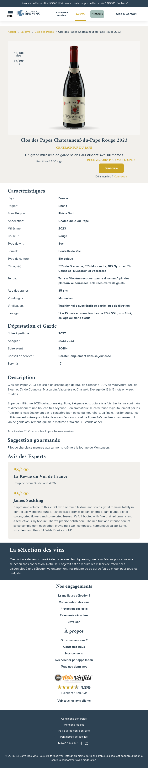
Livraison (74, 622)
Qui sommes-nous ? (74, 640)
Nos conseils (74, 653)
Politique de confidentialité (74, 730)
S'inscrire (111, 168)
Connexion (120, 176)
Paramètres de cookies (74, 736)
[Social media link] (81, 743)
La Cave (80, 14)
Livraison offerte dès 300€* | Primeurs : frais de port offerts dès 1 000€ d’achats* (74, 3)
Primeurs (97, 14)
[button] (10, 14)
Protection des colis (74, 609)
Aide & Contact (126, 14)
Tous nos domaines (74, 667)
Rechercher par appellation (74, 660)
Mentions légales (74, 724)
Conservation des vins (74, 602)
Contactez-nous (74, 647)
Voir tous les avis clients (74, 701)
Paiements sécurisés (74, 615)
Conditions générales (74, 718)
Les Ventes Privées (61, 14)
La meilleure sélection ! (74, 596)
